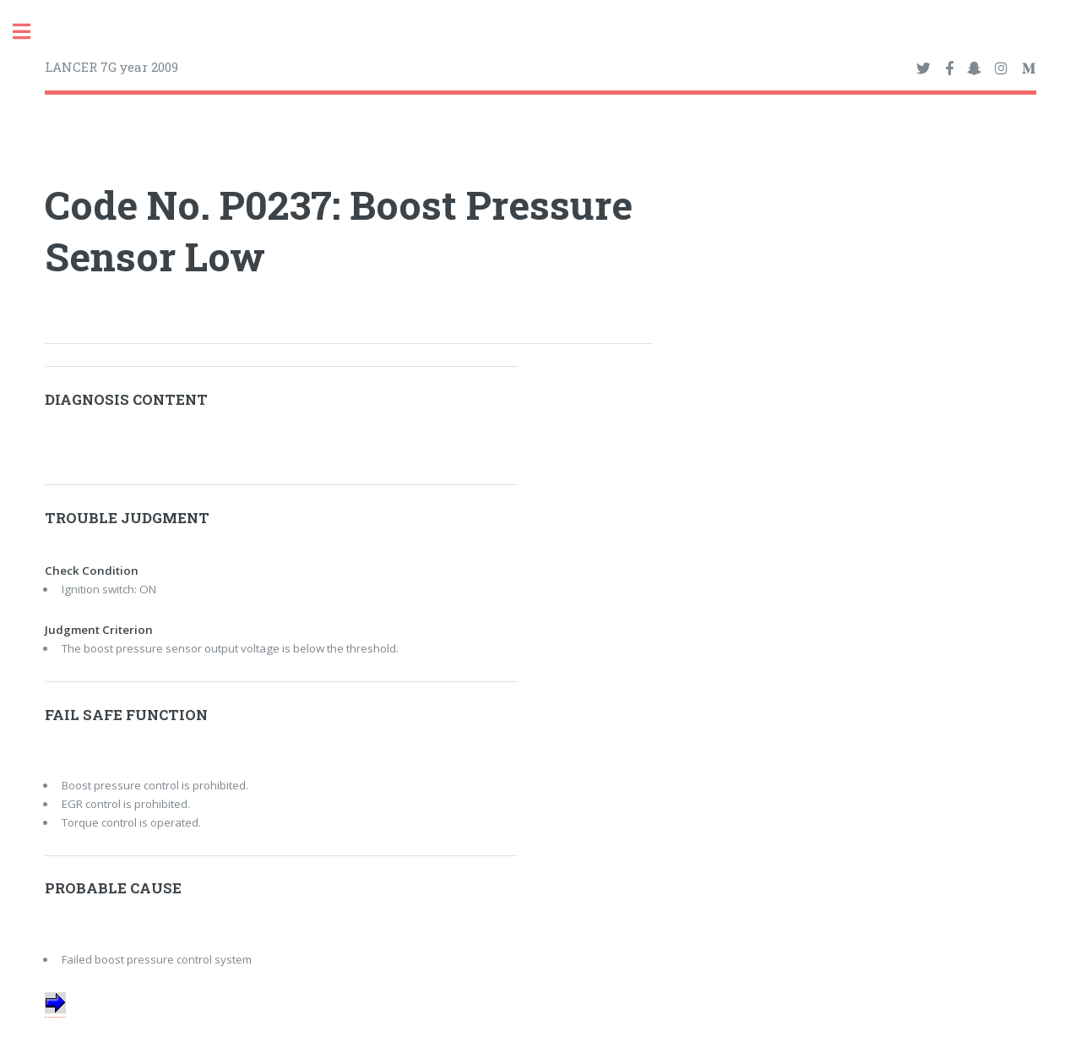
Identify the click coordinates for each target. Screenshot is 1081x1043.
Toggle (30, 31)
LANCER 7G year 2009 (111, 66)
